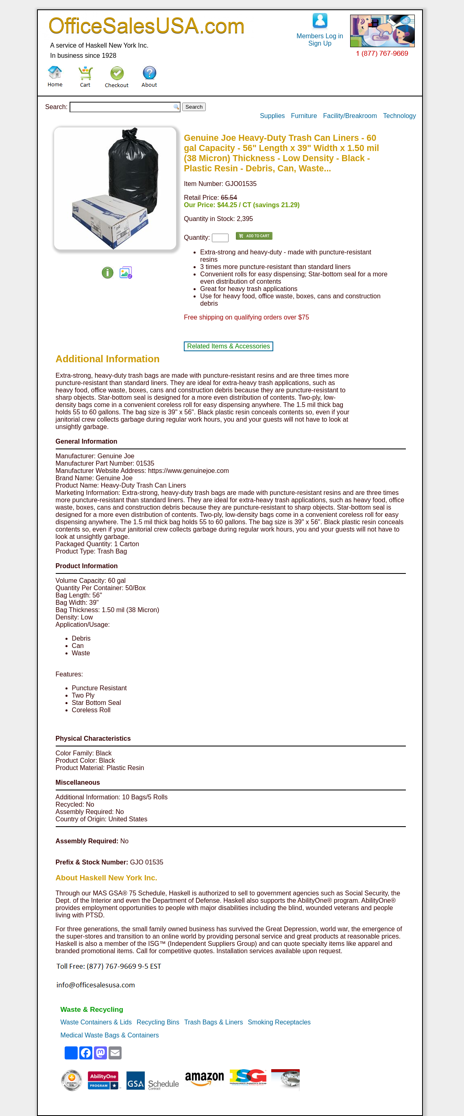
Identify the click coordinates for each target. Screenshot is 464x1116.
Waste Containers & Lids (96, 1022)
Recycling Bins (158, 1022)
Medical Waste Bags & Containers (110, 1035)
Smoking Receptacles (279, 1022)
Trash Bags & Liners (213, 1022)
